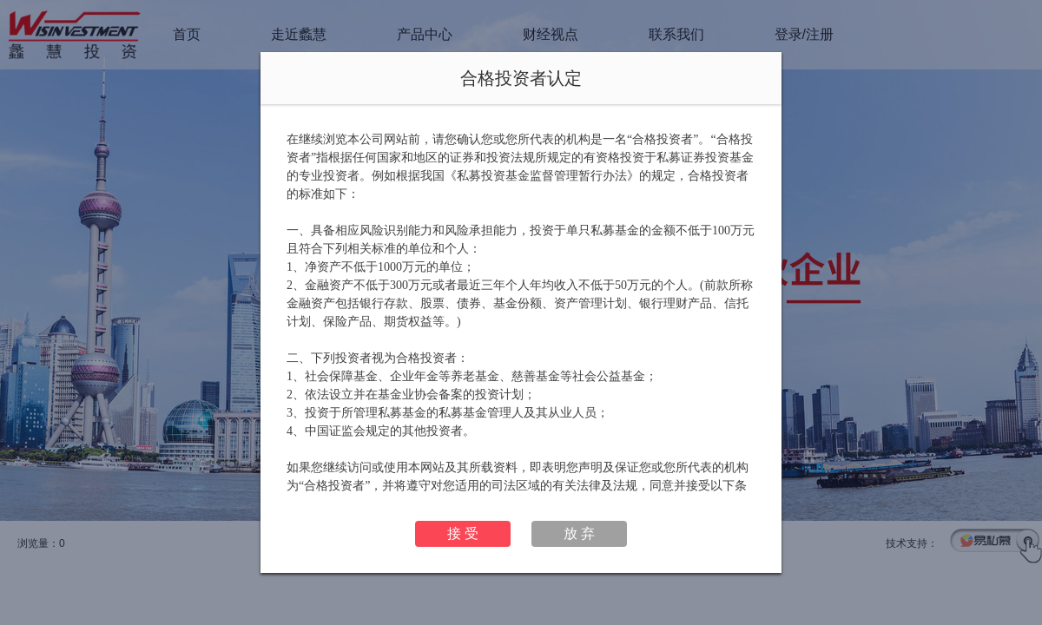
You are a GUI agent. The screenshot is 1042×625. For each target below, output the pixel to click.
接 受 (462, 533)
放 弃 (579, 533)
